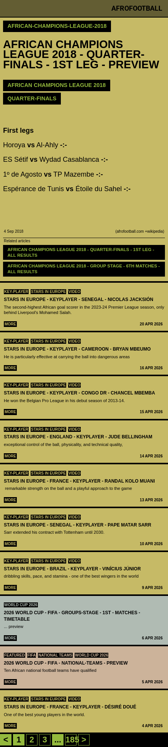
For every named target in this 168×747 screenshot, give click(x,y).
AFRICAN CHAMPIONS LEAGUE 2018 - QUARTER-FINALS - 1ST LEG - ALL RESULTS (81, 252)
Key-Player (16, 292)
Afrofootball (136, 8)
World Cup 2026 (21, 605)
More (10, 324)
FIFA (32, 655)
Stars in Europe (48, 292)
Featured (14, 655)
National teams (55, 655)
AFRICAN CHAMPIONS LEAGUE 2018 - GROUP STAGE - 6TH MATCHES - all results (84, 269)
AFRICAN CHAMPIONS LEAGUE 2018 (57, 85)
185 (72, 739)
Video (74, 292)
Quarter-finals (32, 98)
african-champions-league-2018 (57, 26)
